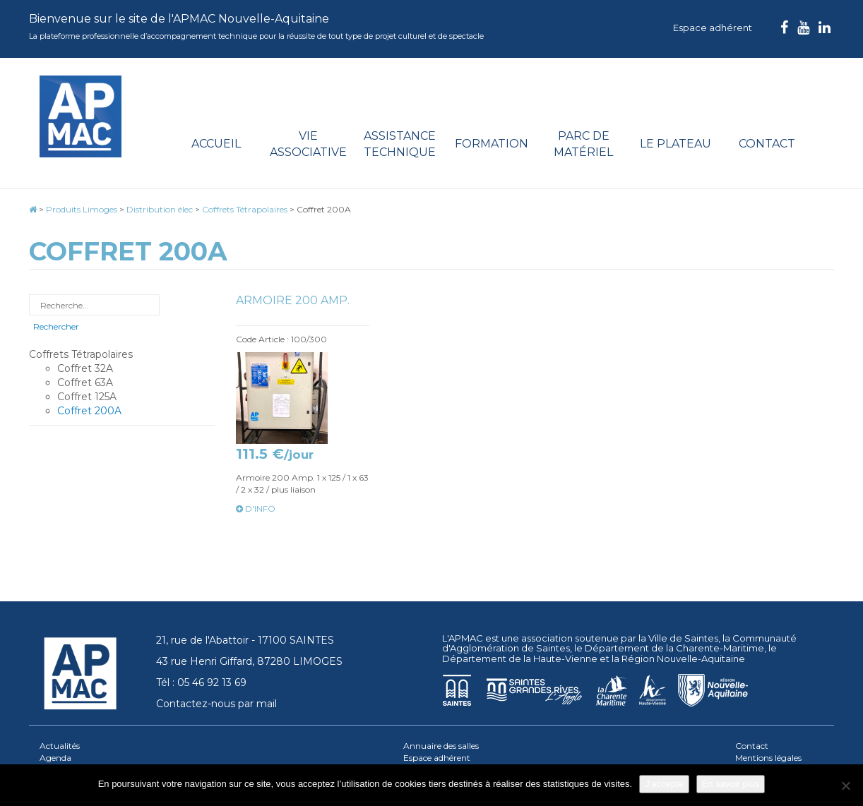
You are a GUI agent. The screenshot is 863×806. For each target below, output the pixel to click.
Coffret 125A (87, 396)
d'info (255, 508)
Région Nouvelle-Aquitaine (683, 658)
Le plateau (675, 143)
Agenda (55, 757)
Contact (767, 143)
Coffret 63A (85, 382)
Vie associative (308, 144)
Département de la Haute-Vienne (519, 658)
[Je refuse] (845, 785)
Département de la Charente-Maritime (674, 648)
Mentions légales (768, 757)
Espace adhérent (712, 27)
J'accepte (664, 783)
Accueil (216, 143)
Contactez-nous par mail (216, 703)
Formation (491, 143)
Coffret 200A (89, 410)
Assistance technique (400, 144)
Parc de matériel (583, 144)
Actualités (60, 745)
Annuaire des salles (441, 745)
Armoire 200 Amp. (293, 300)
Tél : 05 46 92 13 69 (201, 682)
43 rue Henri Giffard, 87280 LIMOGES (249, 661)
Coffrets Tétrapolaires (81, 354)
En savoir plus (731, 783)
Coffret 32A (85, 368)
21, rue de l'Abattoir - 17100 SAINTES (245, 640)
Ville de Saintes (683, 638)
